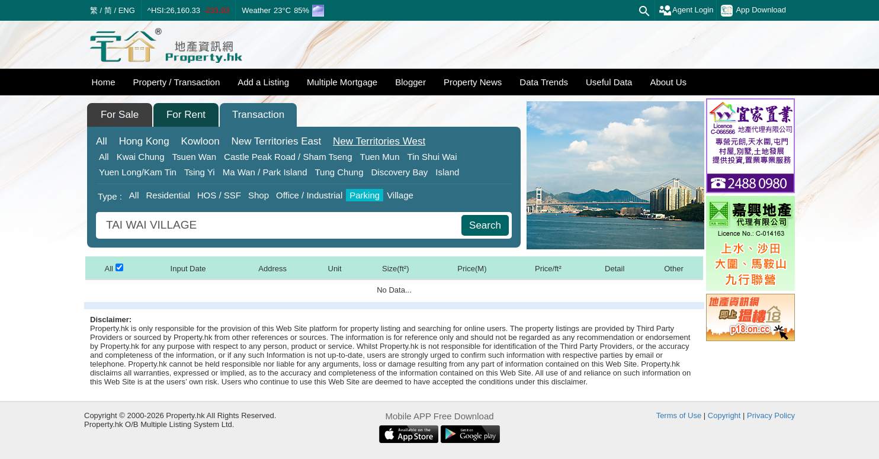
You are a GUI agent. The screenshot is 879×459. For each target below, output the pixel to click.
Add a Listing (263, 82)
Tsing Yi (199, 172)
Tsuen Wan (194, 157)
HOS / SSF (219, 195)
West (379, 141)
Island (447, 172)
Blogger (410, 82)
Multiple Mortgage (342, 82)
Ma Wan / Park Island (265, 172)
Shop (258, 195)
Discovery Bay (399, 172)
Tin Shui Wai (432, 157)
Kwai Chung (141, 157)
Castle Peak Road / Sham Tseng (288, 157)
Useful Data (609, 82)
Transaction (258, 114)
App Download (753, 11)
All (101, 141)
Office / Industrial (309, 195)
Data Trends (543, 82)
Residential (168, 195)
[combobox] (280, 225)
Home (104, 82)
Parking (364, 195)
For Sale (120, 114)
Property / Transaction (176, 82)
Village (400, 195)
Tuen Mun (380, 157)
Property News (473, 82)
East (276, 141)
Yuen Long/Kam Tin (138, 172)
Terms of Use (679, 415)
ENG (126, 10)
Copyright (724, 415)
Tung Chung (339, 172)
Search (485, 225)
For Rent (186, 114)
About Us (668, 82)
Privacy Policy (771, 415)
